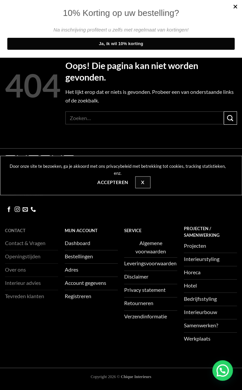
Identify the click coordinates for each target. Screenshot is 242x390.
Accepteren (112, 182)
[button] (223, 372)
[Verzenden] (230, 117)
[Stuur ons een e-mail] (25, 210)
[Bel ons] (33, 210)
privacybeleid (118, 166)
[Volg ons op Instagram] (17, 210)
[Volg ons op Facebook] (9, 210)
